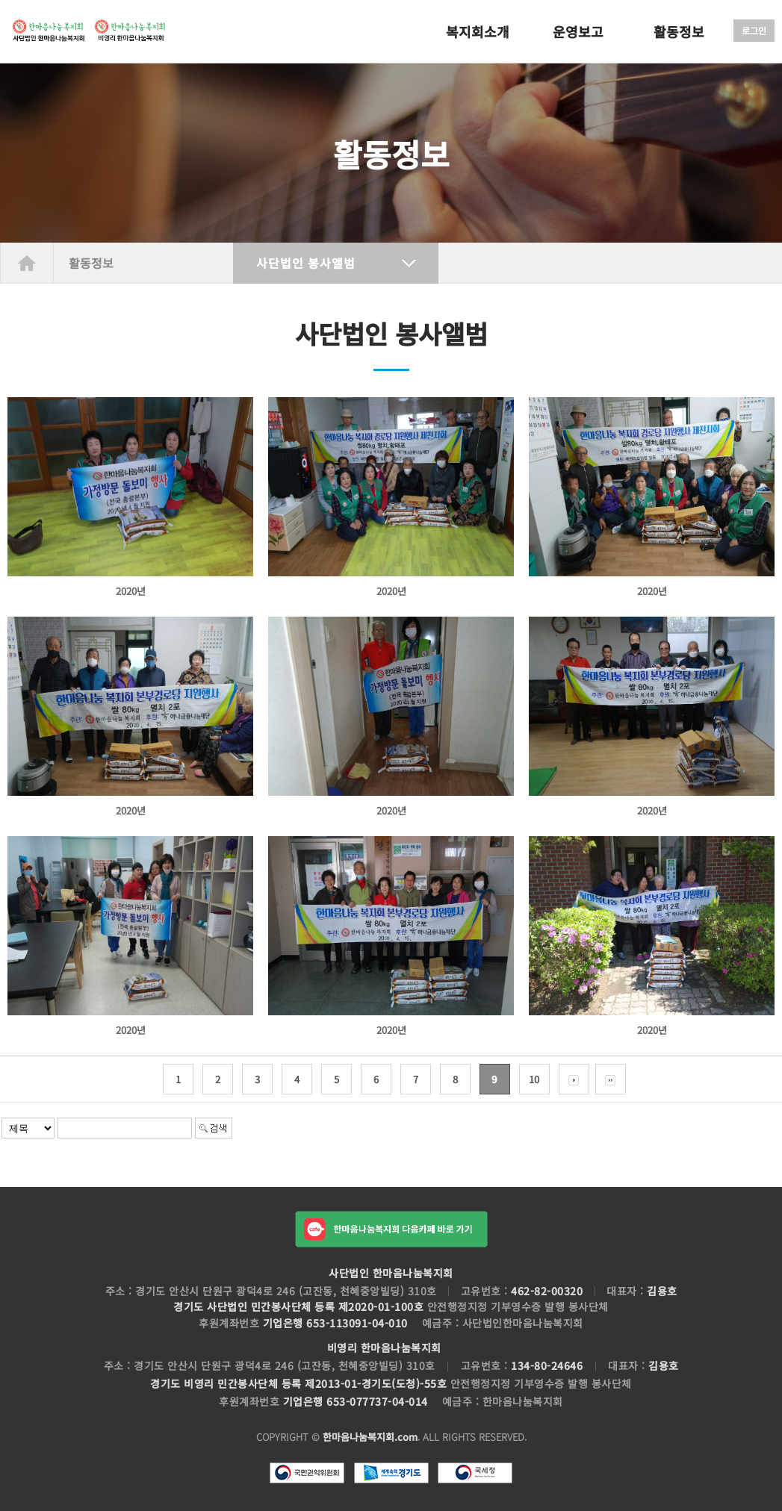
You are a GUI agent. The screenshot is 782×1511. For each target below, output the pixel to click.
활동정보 (679, 31)
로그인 (754, 30)
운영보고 (578, 31)
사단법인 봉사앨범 (306, 263)
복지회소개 (477, 31)
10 (534, 1079)
